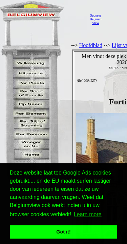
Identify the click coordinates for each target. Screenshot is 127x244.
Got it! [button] (63, 232)
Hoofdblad (90, 45)
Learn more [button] (88, 214)
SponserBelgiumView (95, 19)
